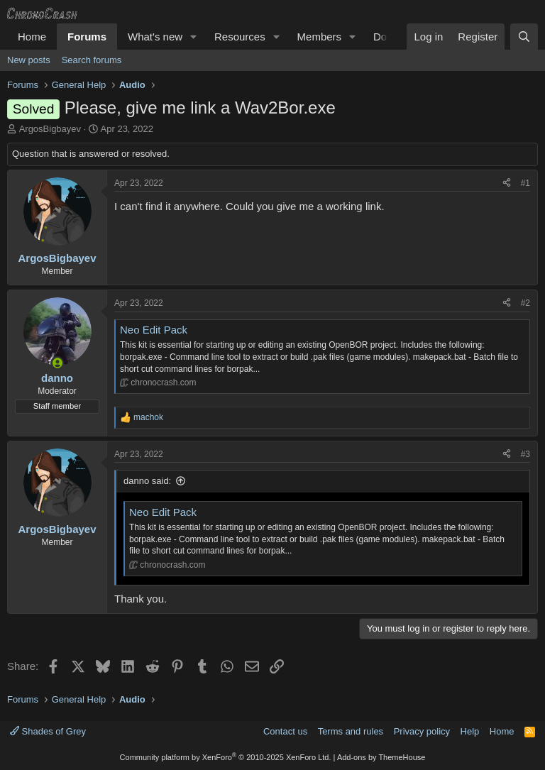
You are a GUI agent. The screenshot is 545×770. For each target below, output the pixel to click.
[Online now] (57, 363)
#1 (525, 183)
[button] (194, 36)
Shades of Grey (48, 731)
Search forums (92, 60)
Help (470, 731)
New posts (28, 60)
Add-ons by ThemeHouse (381, 757)
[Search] (524, 36)
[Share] (506, 183)
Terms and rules (350, 731)
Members (319, 37)
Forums (86, 37)
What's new (155, 37)
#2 (525, 303)
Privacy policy (422, 731)
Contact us (285, 731)
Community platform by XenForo (225, 757)
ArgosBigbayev (50, 128)
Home (32, 37)
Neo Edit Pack (153, 330)
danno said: (147, 480)
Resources (239, 37)
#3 (525, 454)
